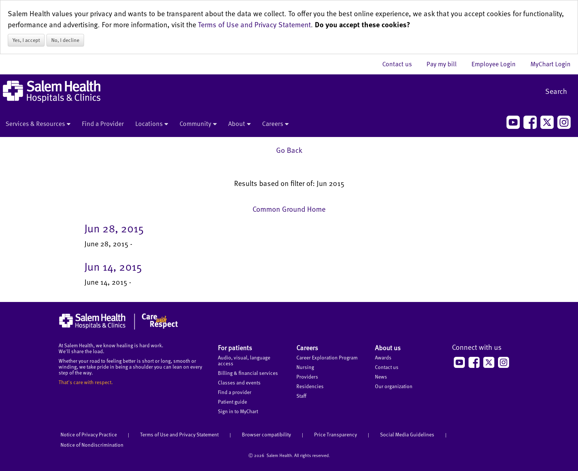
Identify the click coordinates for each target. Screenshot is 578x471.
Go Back (289, 149)
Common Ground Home (289, 208)
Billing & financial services (248, 373)
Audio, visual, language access (244, 360)
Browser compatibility (266, 434)
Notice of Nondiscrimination (91, 445)
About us (388, 347)
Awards (383, 357)
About (239, 124)
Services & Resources (38, 124)
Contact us (400, 63)
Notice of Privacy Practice (88, 434)
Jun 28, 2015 (114, 228)
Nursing (305, 367)
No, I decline (65, 40)
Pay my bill (445, 63)
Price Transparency (335, 434)
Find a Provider (103, 123)
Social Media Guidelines (407, 434)
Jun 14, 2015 (113, 266)
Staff (301, 396)
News (381, 376)
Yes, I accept (26, 40)
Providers (307, 376)
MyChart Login (550, 63)
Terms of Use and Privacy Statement (254, 24)
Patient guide (232, 401)
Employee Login (497, 63)
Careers (275, 124)
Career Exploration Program (327, 357)
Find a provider (234, 392)
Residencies (310, 386)
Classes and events (239, 382)
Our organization (393, 386)
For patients (235, 347)
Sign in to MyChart (238, 411)
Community (198, 124)
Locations (151, 124)
